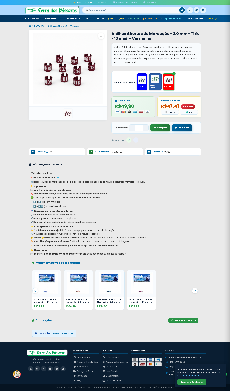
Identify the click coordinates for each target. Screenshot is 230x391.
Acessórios (33, 18)
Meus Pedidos (110, 376)
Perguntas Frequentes (115, 362)
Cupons (134, 18)
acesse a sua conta (62, 333)
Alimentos (52, 18)
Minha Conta (110, 366)
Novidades (80, 376)
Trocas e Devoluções (85, 362)
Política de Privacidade (163, 387)
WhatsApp (149, 2)
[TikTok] (63, 368)
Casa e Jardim (195, 18)
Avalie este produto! (183, 320)
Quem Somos (81, 357)
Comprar (160, 127)
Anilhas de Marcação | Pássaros (63, 26)
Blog (212, 18)
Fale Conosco (110, 357)
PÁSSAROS (39, 26)
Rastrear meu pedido (125, 2)
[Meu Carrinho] (203, 10)
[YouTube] (50, 368)
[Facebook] (43, 368)
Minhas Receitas (112, 380)
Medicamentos (72, 18)
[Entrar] (196, 10)
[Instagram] (37, 368)
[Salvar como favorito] (101, 36)
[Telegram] (56, 368)
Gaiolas (100, 18)
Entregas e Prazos (84, 371)
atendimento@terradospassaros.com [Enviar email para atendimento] (185, 357)
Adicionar (182, 127)
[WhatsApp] (30, 368)
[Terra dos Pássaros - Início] (52, 10)
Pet (89, 18)
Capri (48, 152)
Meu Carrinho (110, 371)
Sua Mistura (174, 18)
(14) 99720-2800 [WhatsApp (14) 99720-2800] (175, 362)
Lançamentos (152, 18)
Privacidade (80, 366)
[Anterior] (35, 290)
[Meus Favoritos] (190, 10)
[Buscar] (182, 10)
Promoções (116, 18)
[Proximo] (195, 290)
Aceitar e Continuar (192, 382)
